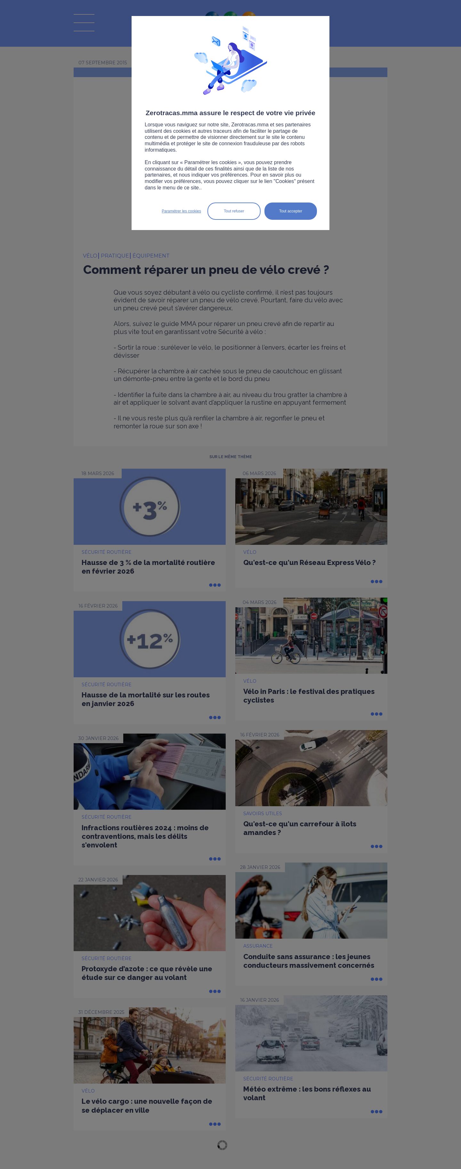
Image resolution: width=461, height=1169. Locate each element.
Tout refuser (234, 211)
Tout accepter (290, 211)
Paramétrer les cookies (181, 211)
